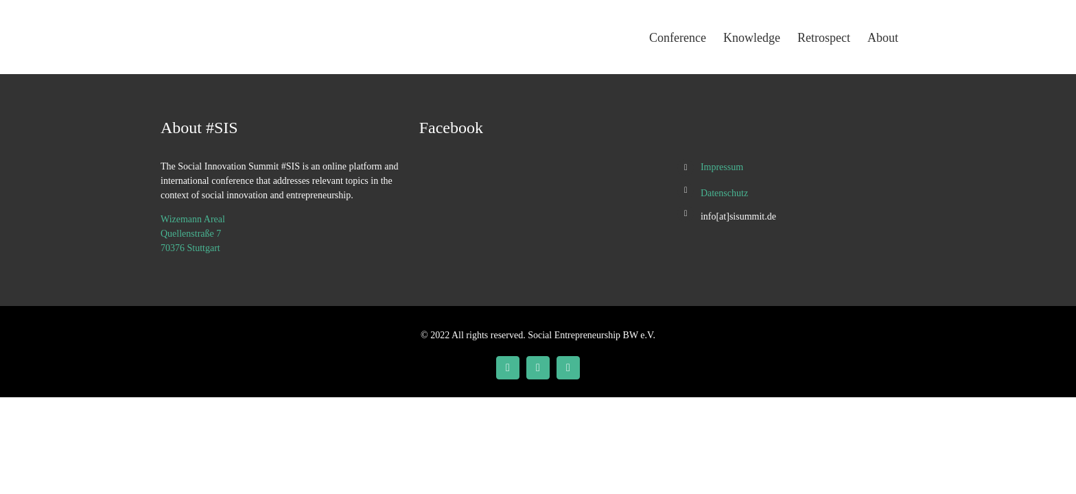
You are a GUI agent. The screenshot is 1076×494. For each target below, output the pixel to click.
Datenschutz (724, 193)
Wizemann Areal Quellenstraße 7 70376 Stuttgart (193, 233)
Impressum (722, 167)
